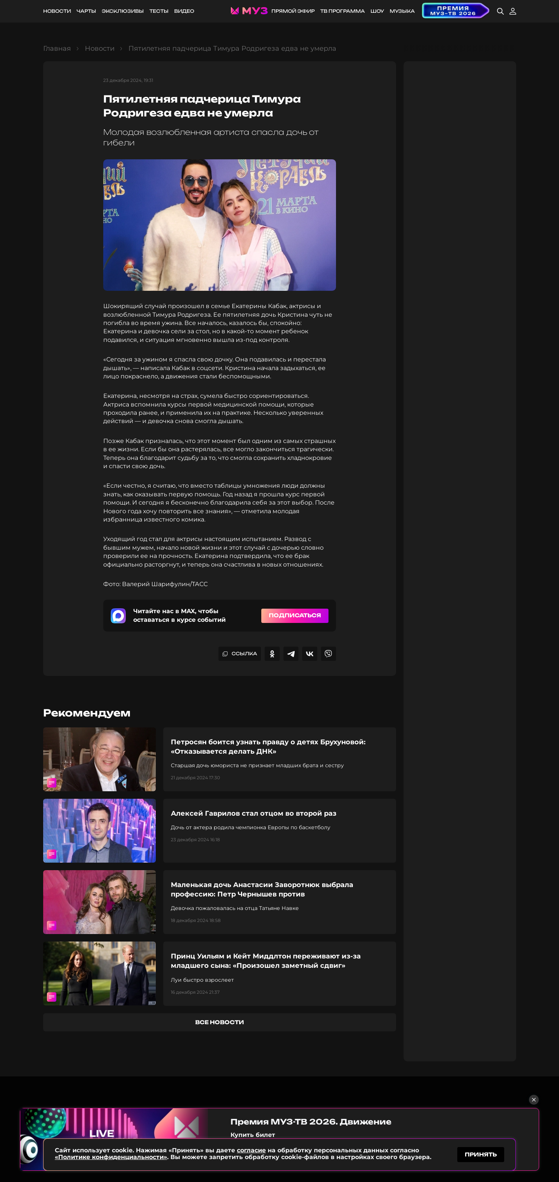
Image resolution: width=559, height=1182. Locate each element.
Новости (57, 11)
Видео (184, 11)
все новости (219, 1022)
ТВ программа (342, 11)
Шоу (377, 11)
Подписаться (295, 615)
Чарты (86, 11)
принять (481, 1153)
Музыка (402, 11)
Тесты (159, 11)
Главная (57, 48)
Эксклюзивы (123, 11)
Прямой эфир (293, 11)
